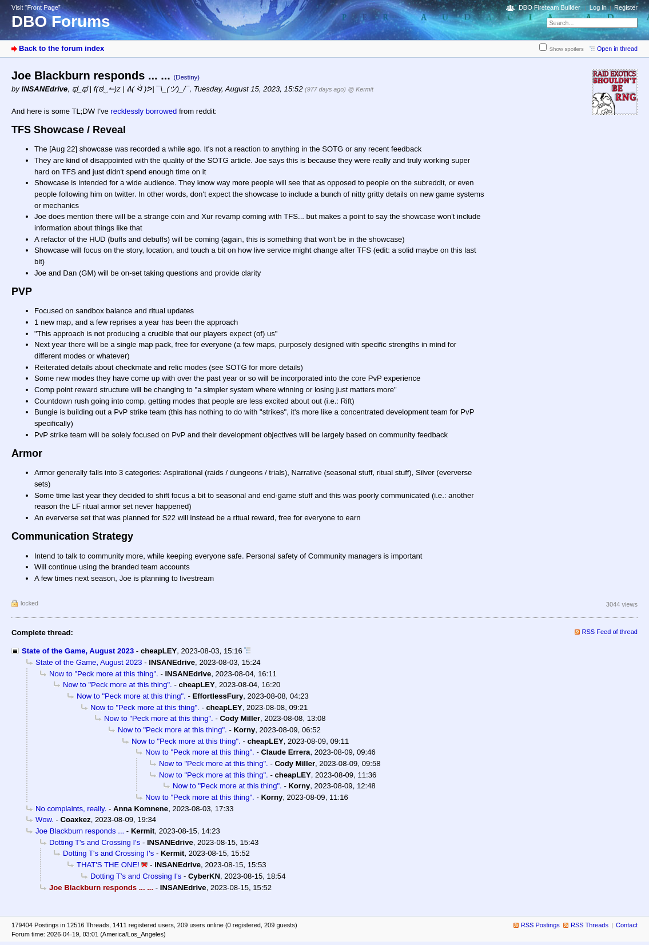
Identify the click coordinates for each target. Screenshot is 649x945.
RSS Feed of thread (610, 631)
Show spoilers (567, 49)
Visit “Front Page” (36, 7)
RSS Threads (589, 925)
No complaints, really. (70, 808)
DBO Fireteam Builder (549, 7)
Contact (627, 925)
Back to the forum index (61, 48)
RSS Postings (540, 925)
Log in (598, 7)
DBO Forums (60, 21)
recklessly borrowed (143, 111)
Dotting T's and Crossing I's (94, 842)
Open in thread (617, 48)
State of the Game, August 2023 (78, 651)
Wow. (44, 819)
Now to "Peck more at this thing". (103, 673)
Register (626, 7)
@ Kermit (360, 89)
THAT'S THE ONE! (108, 864)
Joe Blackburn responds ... (79, 831)
